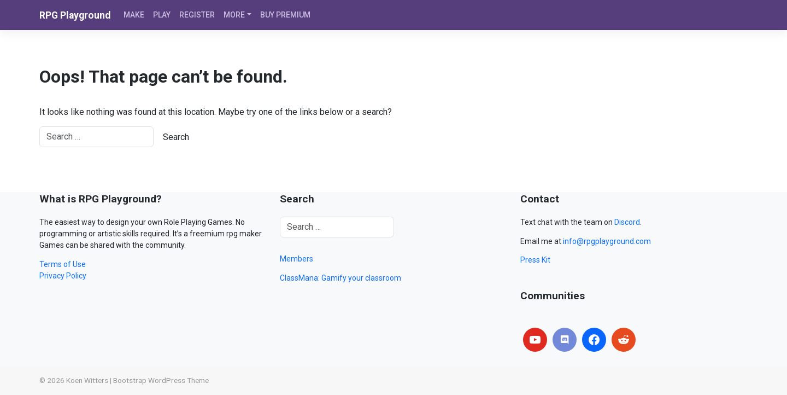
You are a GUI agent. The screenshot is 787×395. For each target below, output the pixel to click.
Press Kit (535, 259)
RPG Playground (74, 15)
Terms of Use (62, 264)
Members (296, 258)
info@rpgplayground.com (607, 241)
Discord (627, 222)
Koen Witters (87, 380)
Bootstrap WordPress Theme (161, 380)
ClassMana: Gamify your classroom (340, 278)
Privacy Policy (62, 275)
